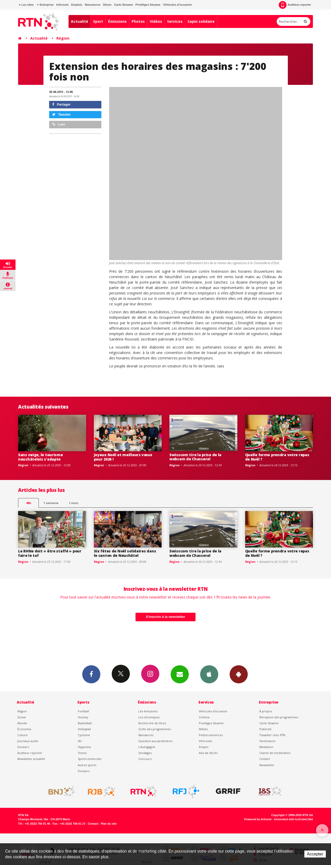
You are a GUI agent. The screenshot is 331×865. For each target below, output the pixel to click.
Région (62, 38)
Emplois (76, 4)
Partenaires (267, 741)
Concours (145, 758)
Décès (107, 4)
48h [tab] (28, 503)
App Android (239, 674)
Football (83, 711)
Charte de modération (274, 753)
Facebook (91, 674)
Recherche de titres (152, 723)
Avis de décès (208, 753)
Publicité (265, 729)
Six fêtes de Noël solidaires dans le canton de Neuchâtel (125, 553)
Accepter (315, 854)
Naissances (93, 4)
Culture (22, 735)
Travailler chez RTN (272, 735)
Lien (58, 124)
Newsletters (180, 674)
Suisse (21, 717)
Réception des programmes (278, 717)
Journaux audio (27, 741)
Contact (264, 758)
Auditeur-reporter (295, 5)
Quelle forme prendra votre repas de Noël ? (277, 457)
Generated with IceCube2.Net (293, 819)
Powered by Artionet (258, 819)
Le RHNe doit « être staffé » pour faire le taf (49, 553)
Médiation (266, 747)
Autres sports (87, 765)
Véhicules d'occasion (177, 4)
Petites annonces (211, 735)
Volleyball (84, 729)
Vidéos (156, 21)
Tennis (82, 753)
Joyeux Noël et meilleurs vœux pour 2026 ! (123, 457)
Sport (98, 21)
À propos (265, 711)
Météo (203, 729)
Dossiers (23, 747)
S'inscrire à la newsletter (165, 617)
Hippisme (84, 747)
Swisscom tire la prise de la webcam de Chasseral (195, 457)
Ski (80, 741)
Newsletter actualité (31, 758)
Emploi (203, 747)
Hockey (83, 717)
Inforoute (62, 4)
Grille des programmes (154, 729)
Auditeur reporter (29, 753)
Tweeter (61, 114)
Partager (61, 104)
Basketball (85, 723)
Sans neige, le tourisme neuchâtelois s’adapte (40, 457)
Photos (138, 21)
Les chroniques (149, 717)
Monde (22, 723)
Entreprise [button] (45, 4)
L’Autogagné (146, 747)
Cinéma (204, 717)
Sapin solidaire (201, 21)
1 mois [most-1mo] (73, 503)
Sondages (145, 753)
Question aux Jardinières (155, 741)
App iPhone (209, 674)
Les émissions (147, 711)
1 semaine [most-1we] (50, 503)
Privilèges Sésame (148, 4)
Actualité (79, 21)
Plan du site (109, 823)
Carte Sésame (123, 4)
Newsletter (266, 765)
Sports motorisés (89, 758)
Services (175, 21)
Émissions (117, 21)
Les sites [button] (26, 4)
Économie (24, 729)
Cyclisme (84, 735)
